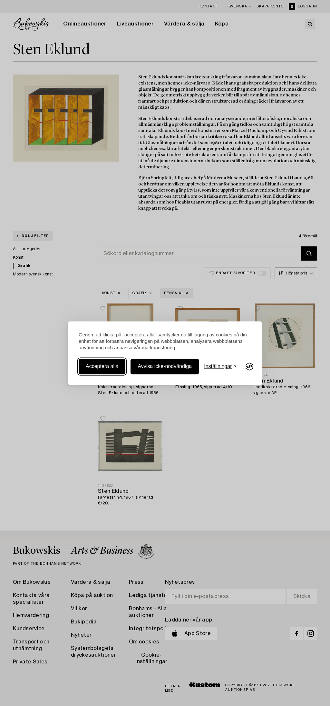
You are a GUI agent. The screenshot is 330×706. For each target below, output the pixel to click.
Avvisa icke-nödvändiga (165, 366)
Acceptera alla (102, 366)
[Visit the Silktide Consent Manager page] (249, 366)
